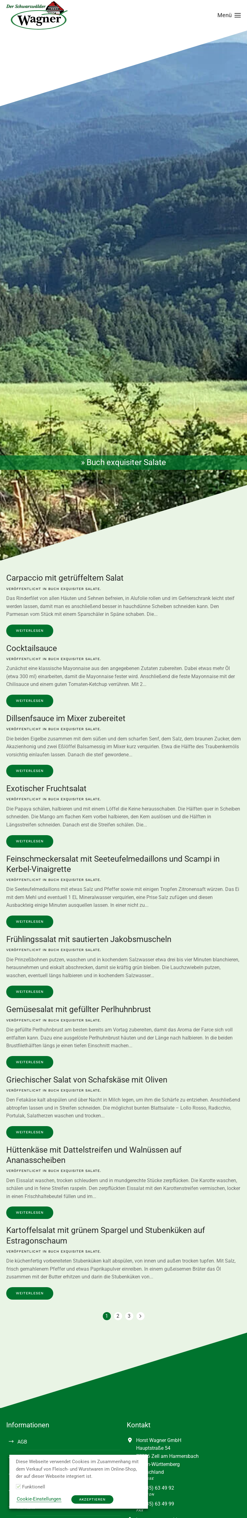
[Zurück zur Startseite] (37, 15)
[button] (229, 15)
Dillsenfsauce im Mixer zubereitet (66, 718)
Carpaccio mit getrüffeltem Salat (65, 578)
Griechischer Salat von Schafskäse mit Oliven (86, 1079)
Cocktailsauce (31, 648)
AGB (22, 1442)
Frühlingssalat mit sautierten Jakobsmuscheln (88, 939)
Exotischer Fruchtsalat (46, 788)
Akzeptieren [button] (92, 1499)
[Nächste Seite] (140, 1316)
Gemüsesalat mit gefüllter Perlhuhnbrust (78, 1009)
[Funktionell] (18, 1486)
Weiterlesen (30, 631)
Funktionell (33, 1487)
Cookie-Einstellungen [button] (39, 1499)
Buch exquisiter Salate (74, 589)
